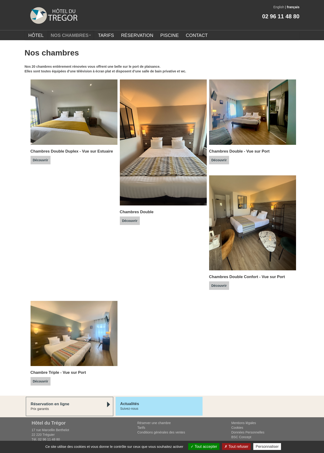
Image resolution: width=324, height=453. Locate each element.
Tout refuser (236, 447)
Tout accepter (204, 447)
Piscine (169, 35)
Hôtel (36, 35)
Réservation (137, 35)
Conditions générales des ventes (161, 432)
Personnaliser (267, 447)
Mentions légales (243, 423)
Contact (197, 35)
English (278, 7)
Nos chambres (71, 35)
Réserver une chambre (154, 423)
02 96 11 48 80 (281, 16)
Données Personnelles (248, 432)
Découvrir (40, 160)
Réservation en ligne (50, 404)
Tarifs (106, 35)
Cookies (237, 427)
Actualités (129, 404)
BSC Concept (241, 437)
